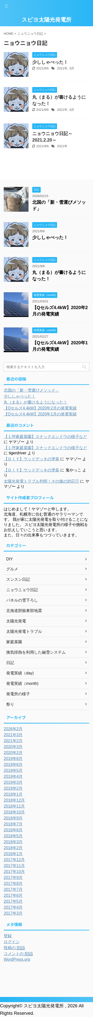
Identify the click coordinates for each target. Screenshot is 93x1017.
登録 (8, 936)
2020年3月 (13, 747)
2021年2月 (13, 741)
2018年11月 (14, 806)
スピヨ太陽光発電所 (46, 20)
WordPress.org (17, 959)
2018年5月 (13, 836)
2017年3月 (13, 913)
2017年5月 (13, 901)
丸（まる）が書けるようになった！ (35, 402)
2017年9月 (13, 877)
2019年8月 (13, 758)
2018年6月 (13, 830)
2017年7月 (13, 889)
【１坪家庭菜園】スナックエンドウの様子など (45, 437)
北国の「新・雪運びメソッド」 (31, 390)
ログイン (12, 942)
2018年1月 (13, 854)
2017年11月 (14, 866)
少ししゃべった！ (50, 62)
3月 (71, 68)
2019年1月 (13, 794)
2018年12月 (14, 800)
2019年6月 (13, 764)
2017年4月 (13, 907)
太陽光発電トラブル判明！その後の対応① (41, 481)
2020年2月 (13, 753)
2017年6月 (13, 895)
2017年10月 (14, 872)
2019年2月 (13, 788)
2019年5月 (13, 770)
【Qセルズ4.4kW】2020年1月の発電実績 (40, 414)
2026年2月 (13, 729)
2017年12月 (14, 860)
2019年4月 (13, 776)
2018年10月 (14, 812)
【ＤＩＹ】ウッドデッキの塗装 (31, 459)
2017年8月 (13, 883)
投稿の (14, 948)
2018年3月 (13, 842)
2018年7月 (13, 824)
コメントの (18, 954)
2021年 (62, 68)
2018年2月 (13, 848)
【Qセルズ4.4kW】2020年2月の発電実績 (40, 408)
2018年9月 (13, 818)
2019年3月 (13, 782)
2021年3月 (13, 735)
